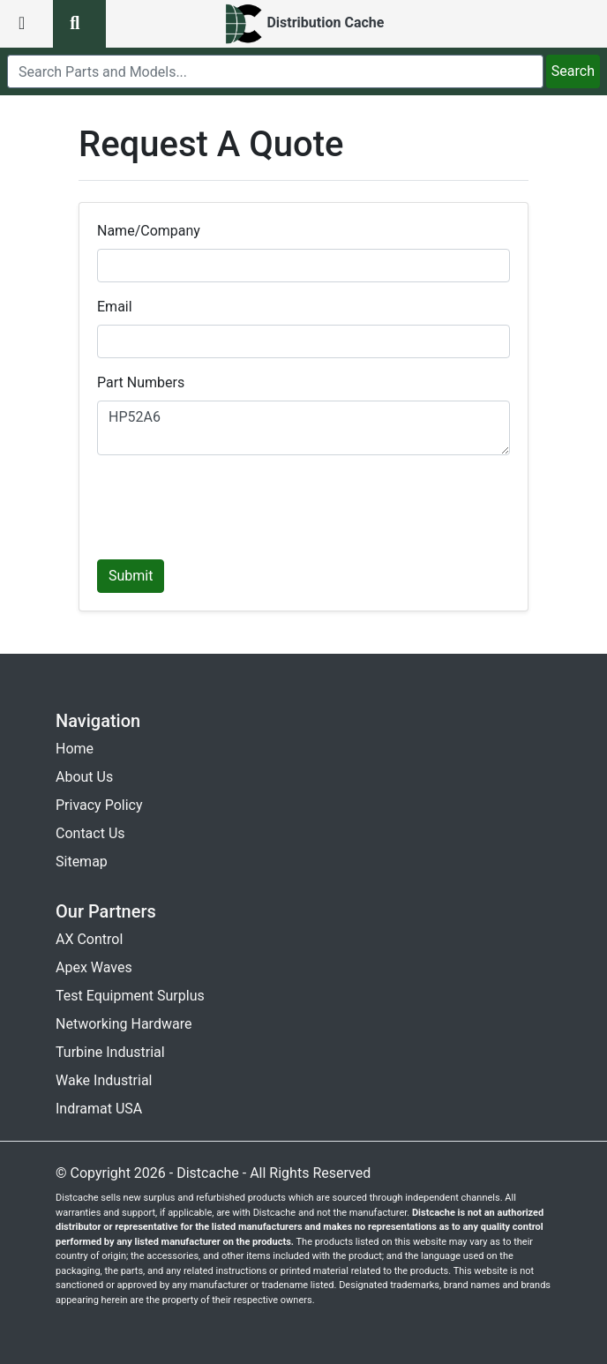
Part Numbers (140, 382)
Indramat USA (99, 1108)
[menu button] (26, 24)
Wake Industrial (104, 1080)
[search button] (79, 24)
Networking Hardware (123, 1024)
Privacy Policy (99, 805)
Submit (131, 575)
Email (114, 306)
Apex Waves (94, 967)
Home (75, 748)
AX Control (89, 939)
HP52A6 (303, 428)
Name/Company (148, 230)
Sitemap (82, 861)
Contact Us (90, 833)
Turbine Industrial (110, 1052)
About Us (84, 776)
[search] (275, 71)
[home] (304, 24)
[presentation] (231, 503)
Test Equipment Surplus (130, 995)
